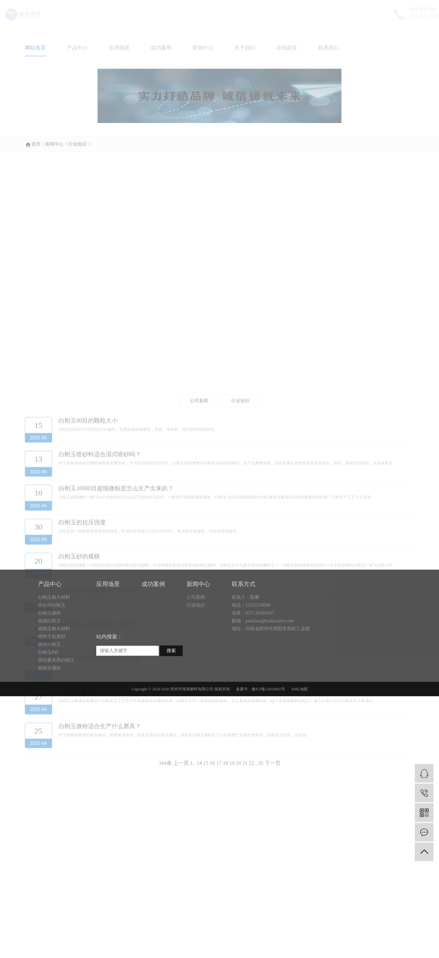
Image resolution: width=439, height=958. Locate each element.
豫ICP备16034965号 (268, 733)
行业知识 (196, 649)
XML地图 (299, 733)
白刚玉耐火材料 (54, 641)
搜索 (171, 694)
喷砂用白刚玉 (51, 649)
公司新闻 (196, 641)
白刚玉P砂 (48, 696)
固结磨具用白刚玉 (56, 703)
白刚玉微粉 (49, 656)
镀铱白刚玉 (49, 688)
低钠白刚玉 (49, 664)
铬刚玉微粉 (49, 711)
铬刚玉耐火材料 (54, 672)
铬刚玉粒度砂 (51, 680)
